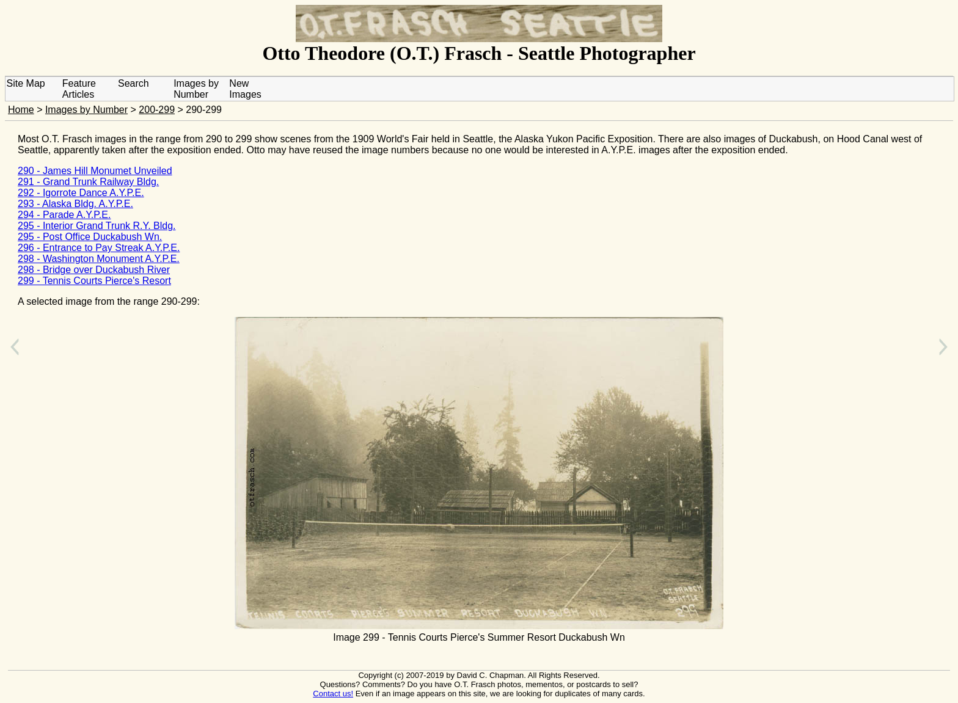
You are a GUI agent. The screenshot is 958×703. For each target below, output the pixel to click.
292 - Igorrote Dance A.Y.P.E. (81, 193)
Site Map (26, 83)
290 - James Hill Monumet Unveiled (95, 171)
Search (133, 83)
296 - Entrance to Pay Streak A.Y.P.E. (99, 247)
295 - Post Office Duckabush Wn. (90, 236)
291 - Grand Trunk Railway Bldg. (88, 182)
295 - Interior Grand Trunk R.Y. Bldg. (97, 225)
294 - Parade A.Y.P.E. (64, 214)
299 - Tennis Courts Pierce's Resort (94, 280)
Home (21, 109)
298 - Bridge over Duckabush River (94, 269)
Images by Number (196, 89)
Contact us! (333, 693)
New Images (245, 89)
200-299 (157, 109)
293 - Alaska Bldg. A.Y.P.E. (75, 204)
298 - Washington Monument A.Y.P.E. (99, 258)
